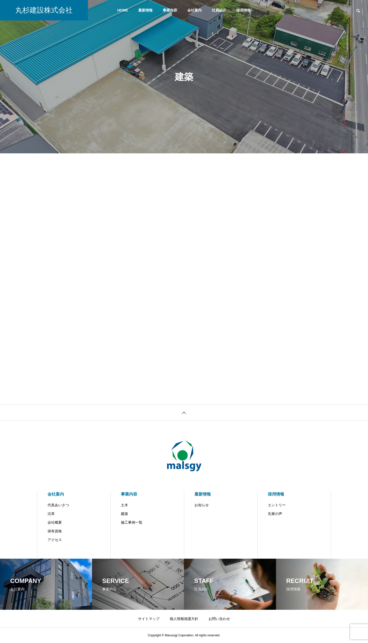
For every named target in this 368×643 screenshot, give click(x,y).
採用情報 (243, 10)
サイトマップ (148, 619)
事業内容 (170, 10)
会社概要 (55, 522)
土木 (124, 505)
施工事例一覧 (131, 522)
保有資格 (55, 531)
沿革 (51, 514)
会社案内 (194, 10)
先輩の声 (275, 514)
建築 (124, 514)
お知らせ (201, 505)
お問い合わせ (219, 619)
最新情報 (145, 10)
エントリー (277, 505)
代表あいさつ (58, 505)
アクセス (55, 540)
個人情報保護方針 (184, 619)
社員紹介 (219, 10)
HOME (122, 10)
